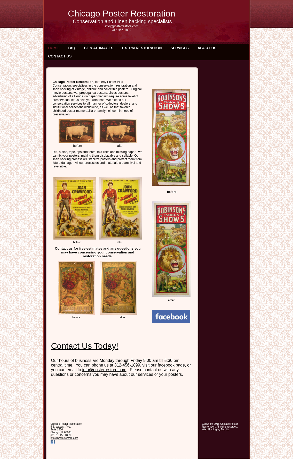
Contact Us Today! (84, 346)
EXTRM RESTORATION (142, 48)
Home (53, 48)
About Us (206, 48)
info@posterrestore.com (104, 370)
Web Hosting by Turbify (215, 429)
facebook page (171, 365)
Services (180, 48)
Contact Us (60, 56)
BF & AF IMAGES (98, 48)
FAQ (71, 48)
